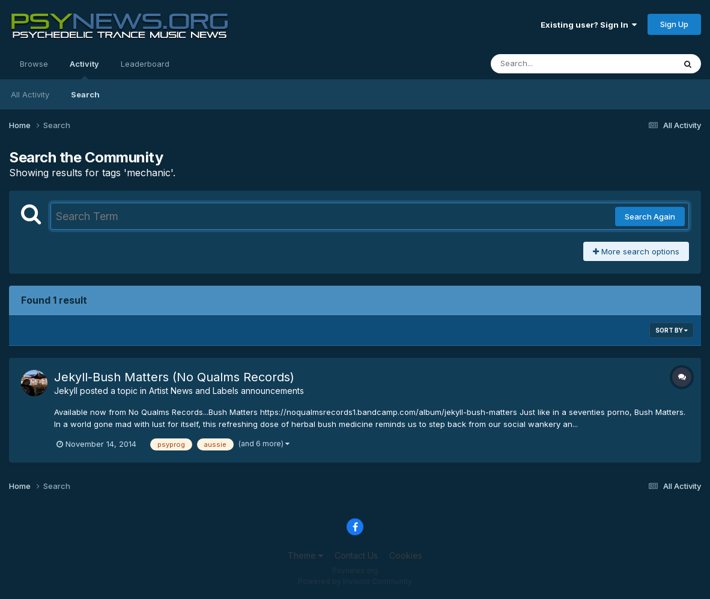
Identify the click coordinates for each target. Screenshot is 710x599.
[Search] (550, 63)
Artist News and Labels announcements (226, 391)
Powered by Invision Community (355, 581)
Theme (305, 555)
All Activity (30, 94)
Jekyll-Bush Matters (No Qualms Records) (174, 377)
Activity (84, 69)
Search (85, 94)
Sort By (671, 330)
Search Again (650, 216)
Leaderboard (145, 64)
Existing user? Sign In (589, 24)
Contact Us (356, 555)
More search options (636, 251)
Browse (34, 64)
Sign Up (674, 24)
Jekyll (65, 391)
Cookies (405, 555)
